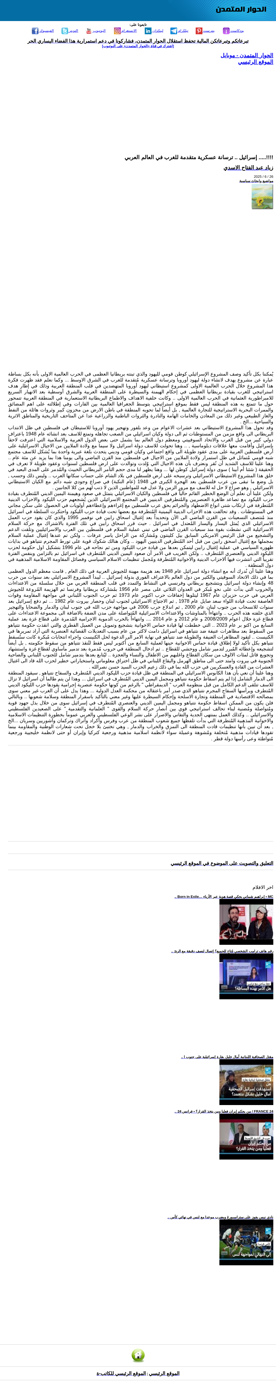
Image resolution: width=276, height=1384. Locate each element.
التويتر (69, 31)
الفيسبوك (43, 31)
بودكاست (233, 31)
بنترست (205, 31)
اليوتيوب (95, 31)
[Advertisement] (140, 103)
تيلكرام (179, 31)
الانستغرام (125, 31)
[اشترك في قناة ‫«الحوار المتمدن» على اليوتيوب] (138, 46)
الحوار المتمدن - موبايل (246, 55)
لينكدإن (154, 31)
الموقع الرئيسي (255, 62)
